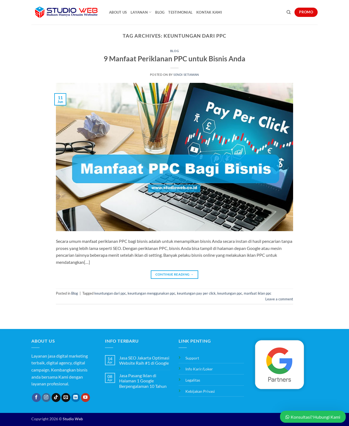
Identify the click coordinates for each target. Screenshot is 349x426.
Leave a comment (279, 299)
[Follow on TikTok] (56, 397)
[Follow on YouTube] (85, 397)
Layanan (141, 12)
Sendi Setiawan (186, 74)
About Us (118, 12)
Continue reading (174, 274)
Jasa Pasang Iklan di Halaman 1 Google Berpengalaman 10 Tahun (143, 380)
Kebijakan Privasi (200, 391)
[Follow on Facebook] (36, 397)
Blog (159, 12)
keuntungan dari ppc (110, 293)
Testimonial (180, 12)
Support (192, 358)
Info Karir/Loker (199, 369)
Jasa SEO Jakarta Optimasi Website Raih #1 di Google (144, 360)
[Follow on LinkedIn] (75, 397)
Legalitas (192, 380)
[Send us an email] (65, 397)
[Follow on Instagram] (46, 397)
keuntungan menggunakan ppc (151, 293)
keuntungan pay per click (196, 293)
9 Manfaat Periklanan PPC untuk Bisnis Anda (174, 59)
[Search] (289, 12)
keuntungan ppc (229, 293)
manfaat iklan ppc (257, 293)
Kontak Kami (209, 12)
